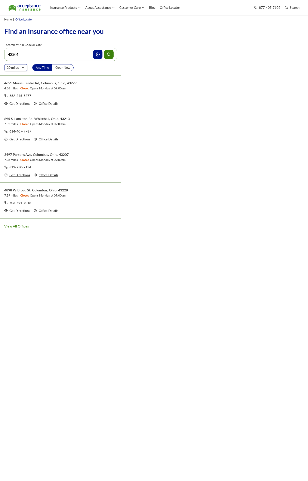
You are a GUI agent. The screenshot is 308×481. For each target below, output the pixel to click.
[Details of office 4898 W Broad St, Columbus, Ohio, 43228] (46, 210)
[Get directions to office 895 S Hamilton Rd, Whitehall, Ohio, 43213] (17, 139)
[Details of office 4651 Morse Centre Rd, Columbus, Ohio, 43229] (46, 103)
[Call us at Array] (267, 7)
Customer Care (132, 7)
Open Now (62, 67)
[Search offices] (109, 54)
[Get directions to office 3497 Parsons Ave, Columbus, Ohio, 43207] (17, 175)
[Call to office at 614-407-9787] (17, 131)
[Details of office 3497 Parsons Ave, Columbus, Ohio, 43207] (46, 175)
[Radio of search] (15, 67)
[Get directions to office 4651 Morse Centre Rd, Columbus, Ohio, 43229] (17, 103)
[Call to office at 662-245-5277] (17, 96)
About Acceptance (100, 7)
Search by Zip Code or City (23, 45)
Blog (152, 7)
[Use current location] (97, 54)
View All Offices (16, 226)
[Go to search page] (292, 7)
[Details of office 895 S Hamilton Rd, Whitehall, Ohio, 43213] (46, 139)
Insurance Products (65, 7)
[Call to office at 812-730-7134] (17, 167)
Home (8, 19)
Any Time (42, 67)
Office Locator (170, 7)
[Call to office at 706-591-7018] (17, 203)
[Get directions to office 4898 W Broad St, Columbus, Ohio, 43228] (17, 210)
